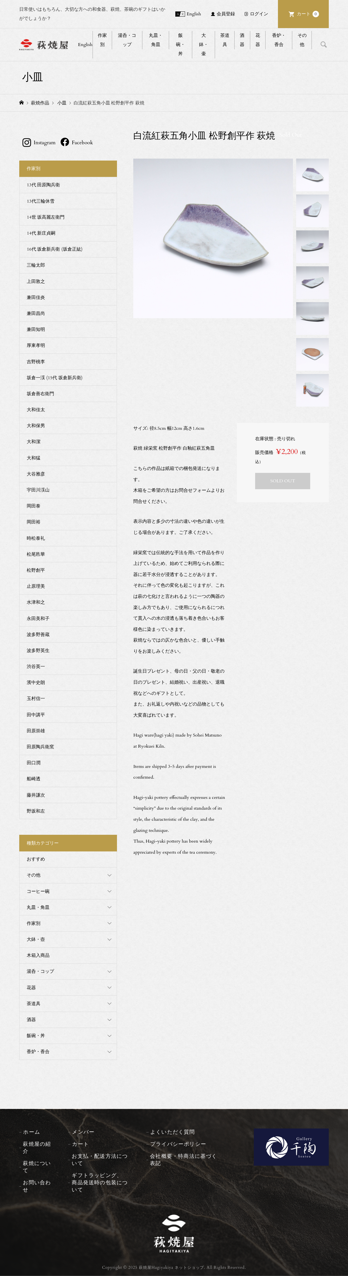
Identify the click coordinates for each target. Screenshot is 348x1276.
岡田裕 (33, 522)
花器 (257, 40)
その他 (302, 40)
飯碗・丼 (180, 44)
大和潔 (33, 442)
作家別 (102, 40)
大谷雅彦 (36, 474)
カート (308, 14)
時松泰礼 (36, 538)
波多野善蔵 (38, 634)
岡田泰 (33, 506)
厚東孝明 (36, 345)
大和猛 (33, 458)
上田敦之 (36, 281)
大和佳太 (36, 410)
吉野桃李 (36, 362)
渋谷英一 (36, 666)
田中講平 (36, 715)
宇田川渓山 (38, 490)
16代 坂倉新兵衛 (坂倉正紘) (54, 249)
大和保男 (36, 426)
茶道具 (224, 40)
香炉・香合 (279, 40)
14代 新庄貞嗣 (41, 233)
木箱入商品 (38, 955)
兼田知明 (36, 329)
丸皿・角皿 (156, 40)
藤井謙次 (36, 795)
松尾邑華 (36, 554)
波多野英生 (38, 650)
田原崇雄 (36, 731)
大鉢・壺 (36, 939)
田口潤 (33, 763)
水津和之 (36, 602)
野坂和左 (36, 811)
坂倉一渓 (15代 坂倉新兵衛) (54, 378)
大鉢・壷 (203, 44)
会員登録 (226, 14)
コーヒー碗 (38, 891)
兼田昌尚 (36, 313)
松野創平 (36, 570)
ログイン (259, 14)
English (194, 14)
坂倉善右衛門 (40, 394)
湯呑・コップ (127, 40)
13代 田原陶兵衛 (43, 185)
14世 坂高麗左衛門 (46, 217)
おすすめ (36, 859)
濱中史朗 (36, 682)
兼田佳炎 (36, 297)
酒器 (242, 40)
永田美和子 (38, 618)
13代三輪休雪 (40, 201)
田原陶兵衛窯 (40, 747)
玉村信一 (36, 698)
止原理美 (36, 586)
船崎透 (33, 779)
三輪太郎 (36, 265)
